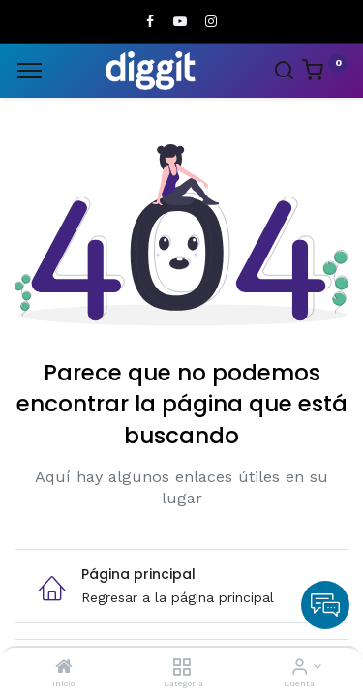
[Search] (283, 72)
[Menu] (29, 70)
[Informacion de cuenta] (299, 668)
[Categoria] (181, 668)
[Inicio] (64, 668)
